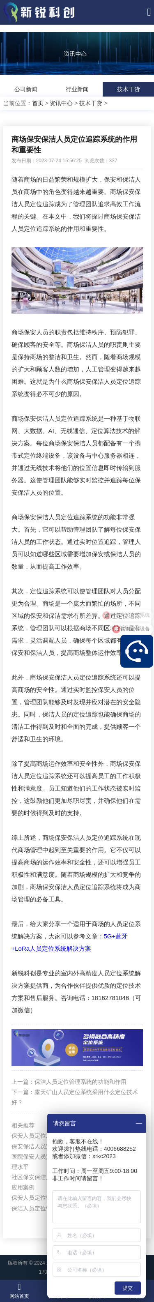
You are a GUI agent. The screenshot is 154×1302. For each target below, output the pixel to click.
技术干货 (128, 89)
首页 (38, 103)
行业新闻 (77, 89)
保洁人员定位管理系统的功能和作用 (80, 1081)
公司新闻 (25, 89)
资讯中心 (61, 103)
